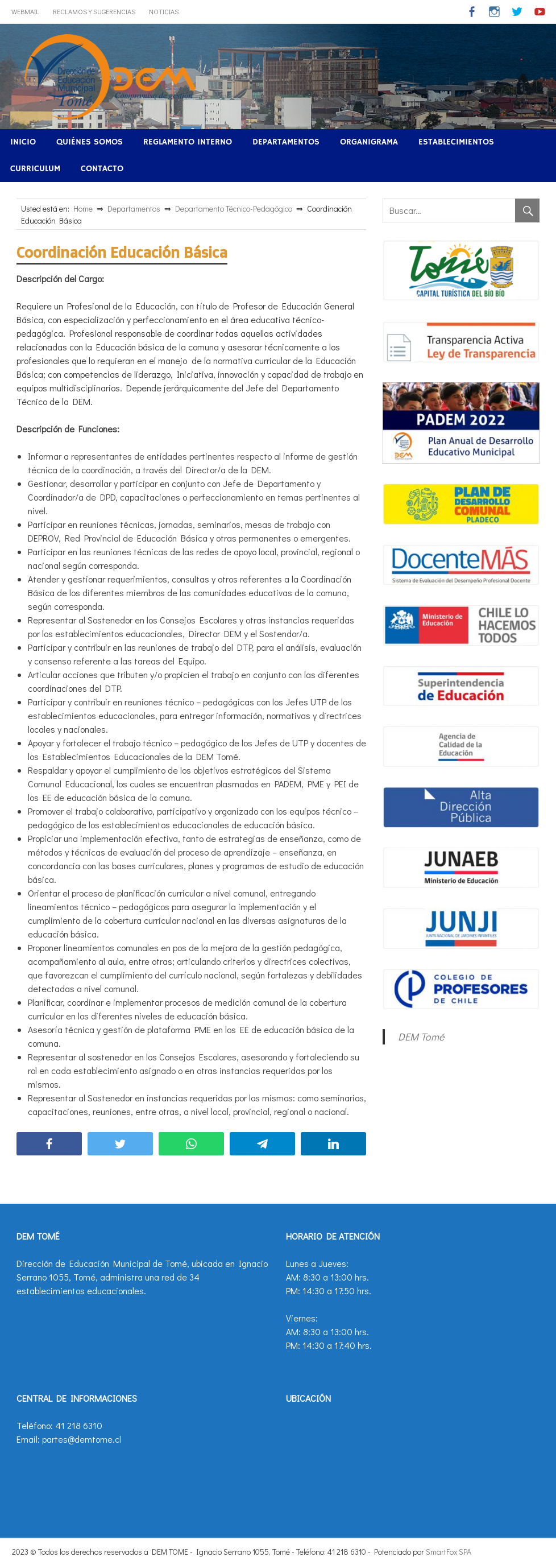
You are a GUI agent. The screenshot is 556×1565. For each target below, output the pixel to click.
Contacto (102, 168)
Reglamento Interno (187, 142)
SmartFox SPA (448, 1551)
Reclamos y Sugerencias (94, 11)
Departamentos (286, 142)
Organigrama (369, 142)
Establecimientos (456, 142)
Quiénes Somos (89, 142)
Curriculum (35, 168)
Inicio (23, 142)
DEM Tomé (421, 1036)
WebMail (25, 11)
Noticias (164, 11)
